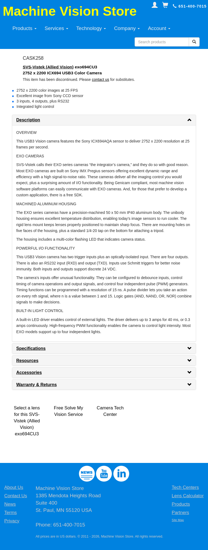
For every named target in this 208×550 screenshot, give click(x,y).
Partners (180, 512)
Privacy (12, 521)
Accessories (29, 372)
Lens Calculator (188, 495)
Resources (27, 360)
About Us (13, 487)
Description (28, 120)
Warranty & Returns (36, 384)
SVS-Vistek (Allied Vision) (48, 67)
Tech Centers (185, 487)
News (10, 504)
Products (24, 28)
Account (159, 28)
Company (127, 28)
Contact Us (15, 495)
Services (56, 28)
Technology (91, 28)
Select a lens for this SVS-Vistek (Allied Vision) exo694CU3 (27, 420)
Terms (10, 512)
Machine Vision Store (70, 11)
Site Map (178, 520)
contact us (100, 79)
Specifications (31, 348)
